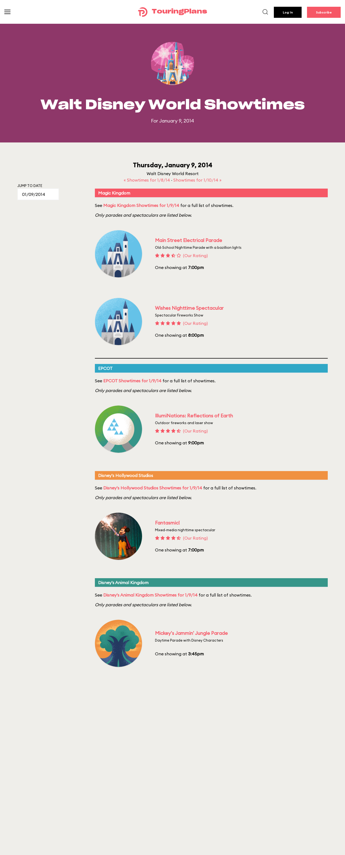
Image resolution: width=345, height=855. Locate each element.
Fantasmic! (167, 523)
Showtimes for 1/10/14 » (197, 180)
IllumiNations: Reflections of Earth (194, 416)
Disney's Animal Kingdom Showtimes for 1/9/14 (150, 595)
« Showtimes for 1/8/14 (147, 180)
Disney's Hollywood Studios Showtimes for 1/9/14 (152, 487)
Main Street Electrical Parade (188, 240)
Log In (288, 12)
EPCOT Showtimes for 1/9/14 (132, 380)
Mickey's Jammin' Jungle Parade (191, 633)
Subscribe (324, 12)
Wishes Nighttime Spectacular (189, 308)
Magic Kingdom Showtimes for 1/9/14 (141, 205)
